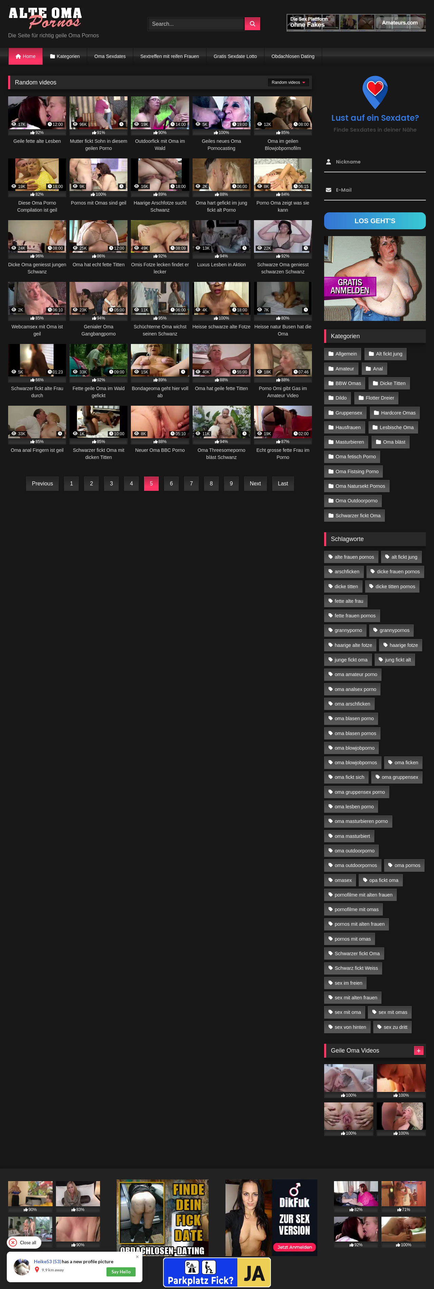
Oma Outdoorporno (357, 500)
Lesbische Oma (397, 427)
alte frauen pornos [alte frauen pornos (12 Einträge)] (354, 557)
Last (283, 483)
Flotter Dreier (380, 398)
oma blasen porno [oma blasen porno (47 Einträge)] (354, 718)
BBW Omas (348, 383)
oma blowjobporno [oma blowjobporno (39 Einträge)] (355, 748)
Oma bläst (394, 442)
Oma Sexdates (110, 56)
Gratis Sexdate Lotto (235, 56)
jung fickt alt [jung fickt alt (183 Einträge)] (398, 659)
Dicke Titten (393, 383)
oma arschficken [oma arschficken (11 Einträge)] (352, 704)
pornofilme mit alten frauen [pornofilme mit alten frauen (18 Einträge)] (363, 895)
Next (255, 483)
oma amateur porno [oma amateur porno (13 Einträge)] (356, 674)
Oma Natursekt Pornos (360, 486)
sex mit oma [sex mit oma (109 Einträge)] (348, 1012)
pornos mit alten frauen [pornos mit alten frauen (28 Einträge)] (359, 924)
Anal (378, 368)
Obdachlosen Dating (293, 56)
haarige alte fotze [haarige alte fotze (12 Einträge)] (353, 645)
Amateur (345, 368)
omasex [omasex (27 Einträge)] (343, 880)
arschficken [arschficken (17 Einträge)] (347, 571)
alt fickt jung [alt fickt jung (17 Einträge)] (404, 557)
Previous (42, 483)
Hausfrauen (348, 427)
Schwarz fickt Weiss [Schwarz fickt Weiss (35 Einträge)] (356, 968)
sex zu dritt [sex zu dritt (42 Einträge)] (396, 1027)
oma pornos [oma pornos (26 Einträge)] (407, 865)
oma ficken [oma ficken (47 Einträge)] (406, 762)
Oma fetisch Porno (356, 456)
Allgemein (346, 354)
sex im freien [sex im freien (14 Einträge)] (348, 983)
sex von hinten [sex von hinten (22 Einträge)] (350, 1027)
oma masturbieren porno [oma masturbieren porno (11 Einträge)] (361, 821)
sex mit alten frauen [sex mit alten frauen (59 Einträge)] (356, 997)
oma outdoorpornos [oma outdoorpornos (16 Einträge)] (356, 865)
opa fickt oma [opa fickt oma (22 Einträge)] (383, 880)
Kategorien (68, 56)
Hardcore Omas (398, 413)
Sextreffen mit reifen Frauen (169, 56)
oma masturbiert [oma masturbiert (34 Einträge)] (352, 836)
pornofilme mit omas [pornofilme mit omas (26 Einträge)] (357, 909)
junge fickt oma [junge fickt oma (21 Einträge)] (351, 659)
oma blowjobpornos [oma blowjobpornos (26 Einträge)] (356, 762)
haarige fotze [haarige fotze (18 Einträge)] (404, 645)
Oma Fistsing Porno (357, 471)
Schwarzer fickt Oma (358, 515)
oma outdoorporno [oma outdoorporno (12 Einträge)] (355, 850)
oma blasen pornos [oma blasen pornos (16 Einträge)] (355, 733)
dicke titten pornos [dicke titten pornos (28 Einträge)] (395, 586)
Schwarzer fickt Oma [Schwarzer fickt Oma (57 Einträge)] (357, 953)
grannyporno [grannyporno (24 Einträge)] (348, 630)
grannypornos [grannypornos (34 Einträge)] (395, 630)
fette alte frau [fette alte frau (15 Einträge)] (349, 601)
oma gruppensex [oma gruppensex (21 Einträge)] (400, 777)
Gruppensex (349, 413)
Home (29, 56)
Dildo (341, 398)
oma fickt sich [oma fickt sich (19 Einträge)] (349, 777)
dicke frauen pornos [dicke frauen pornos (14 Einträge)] (398, 571)
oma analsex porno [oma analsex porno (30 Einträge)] (355, 689)
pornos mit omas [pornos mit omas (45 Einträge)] (353, 939)
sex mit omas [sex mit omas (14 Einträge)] (393, 1012)
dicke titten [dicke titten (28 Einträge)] (346, 586)
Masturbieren (350, 442)
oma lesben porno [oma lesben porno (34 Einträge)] (354, 806)
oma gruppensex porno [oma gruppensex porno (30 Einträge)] (360, 792)
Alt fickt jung (389, 354)
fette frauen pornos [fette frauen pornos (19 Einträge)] (355, 615)
